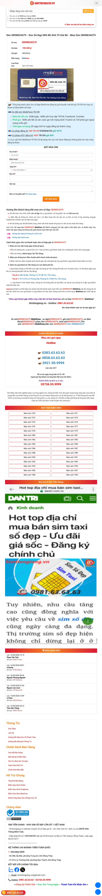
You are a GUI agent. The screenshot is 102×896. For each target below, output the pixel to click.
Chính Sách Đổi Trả (15, 765)
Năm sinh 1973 (72, 418)
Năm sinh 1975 (72, 422)
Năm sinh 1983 (72, 440)
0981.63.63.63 (15, 892)
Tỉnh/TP (13, 167)
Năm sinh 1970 (29, 413)
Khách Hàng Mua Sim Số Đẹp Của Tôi (22, 798)
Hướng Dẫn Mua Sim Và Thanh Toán (22, 737)
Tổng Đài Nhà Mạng (15, 781)
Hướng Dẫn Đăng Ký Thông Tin (20, 741)
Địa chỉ (13, 174)
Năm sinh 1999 (72, 475)
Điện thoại (14, 159)
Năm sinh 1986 (29, 448)
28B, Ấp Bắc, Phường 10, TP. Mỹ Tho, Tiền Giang (38, 275)
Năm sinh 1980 (29, 435)
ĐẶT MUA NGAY (51, 199)
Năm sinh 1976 (29, 426)
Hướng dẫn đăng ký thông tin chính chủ (27, 234)
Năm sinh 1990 (29, 457)
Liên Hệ (11, 733)
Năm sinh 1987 (72, 448)
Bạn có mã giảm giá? (23, 194)
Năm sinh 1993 (72, 462)
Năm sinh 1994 (29, 466)
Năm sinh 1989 (72, 453)
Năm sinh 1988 (29, 453)
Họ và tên (14, 152)
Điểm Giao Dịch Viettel (16, 785)
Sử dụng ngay (31, 194)
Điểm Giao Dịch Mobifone (18, 794)
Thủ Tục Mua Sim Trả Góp (18, 761)
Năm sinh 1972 (29, 418)
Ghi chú (12, 184)
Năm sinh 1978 (29, 431)
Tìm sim (88, 11)
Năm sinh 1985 (72, 444)
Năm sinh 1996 (29, 470)
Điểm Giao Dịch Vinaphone (18, 789)
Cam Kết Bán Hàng (15, 753)
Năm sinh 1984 (29, 444)
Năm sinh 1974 (29, 422)
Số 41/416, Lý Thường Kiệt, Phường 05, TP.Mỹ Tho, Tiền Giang (43, 279)
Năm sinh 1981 (72, 435)
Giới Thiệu (12, 729)
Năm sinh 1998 (29, 475)
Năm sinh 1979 (72, 431)
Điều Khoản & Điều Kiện (17, 757)
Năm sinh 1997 (72, 470)
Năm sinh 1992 (29, 462)
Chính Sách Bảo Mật (16, 770)
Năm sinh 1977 (72, 426)
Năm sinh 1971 (72, 413)
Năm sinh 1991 (72, 457)
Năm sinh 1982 (29, 440)
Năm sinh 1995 (72, 466)
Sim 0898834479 (75, 324)
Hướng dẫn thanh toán (20, 237)
